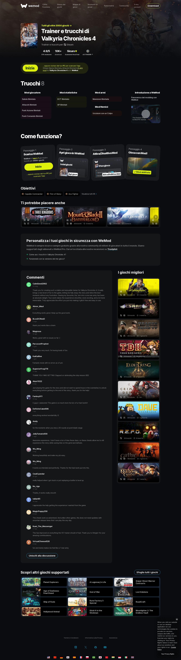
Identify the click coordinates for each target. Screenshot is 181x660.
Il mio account (137, 5)
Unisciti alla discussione (42, 555)
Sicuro (72, 51)
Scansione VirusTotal (72, 54)
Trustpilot (112, 249)
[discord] (76, 647)
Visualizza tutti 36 (88, 194)
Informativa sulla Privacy (94, 638)
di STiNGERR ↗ (88, 54)
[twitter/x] (85, 647)
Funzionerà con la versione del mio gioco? (47, 259)
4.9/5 (46, 51)
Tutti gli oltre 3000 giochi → (56, 25)
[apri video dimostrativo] (145, 114)
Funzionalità (109, 6)
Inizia (30, 68)
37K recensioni (46, 54)
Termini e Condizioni (71, 638)
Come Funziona (46, 5)
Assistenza (113, 638)
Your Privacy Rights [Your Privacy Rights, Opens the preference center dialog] (167, 654)
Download (153, 5)
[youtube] (105, 647)
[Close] (176, 619)
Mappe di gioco (76, 5)
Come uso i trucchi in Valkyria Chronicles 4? (47, 254)
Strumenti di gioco (93, 5)
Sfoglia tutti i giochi (147, 572)
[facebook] (95, 647)
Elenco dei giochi (61, 5)
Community (124, 6)
